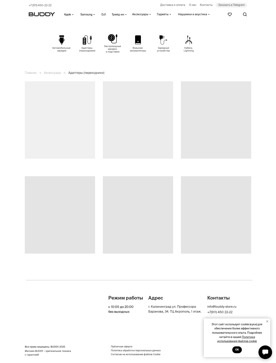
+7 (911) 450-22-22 (40, 5)
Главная (31, 72)
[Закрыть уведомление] (267, 321)
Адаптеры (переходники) (86, 72)
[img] (61, 43)
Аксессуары (52, 72)
